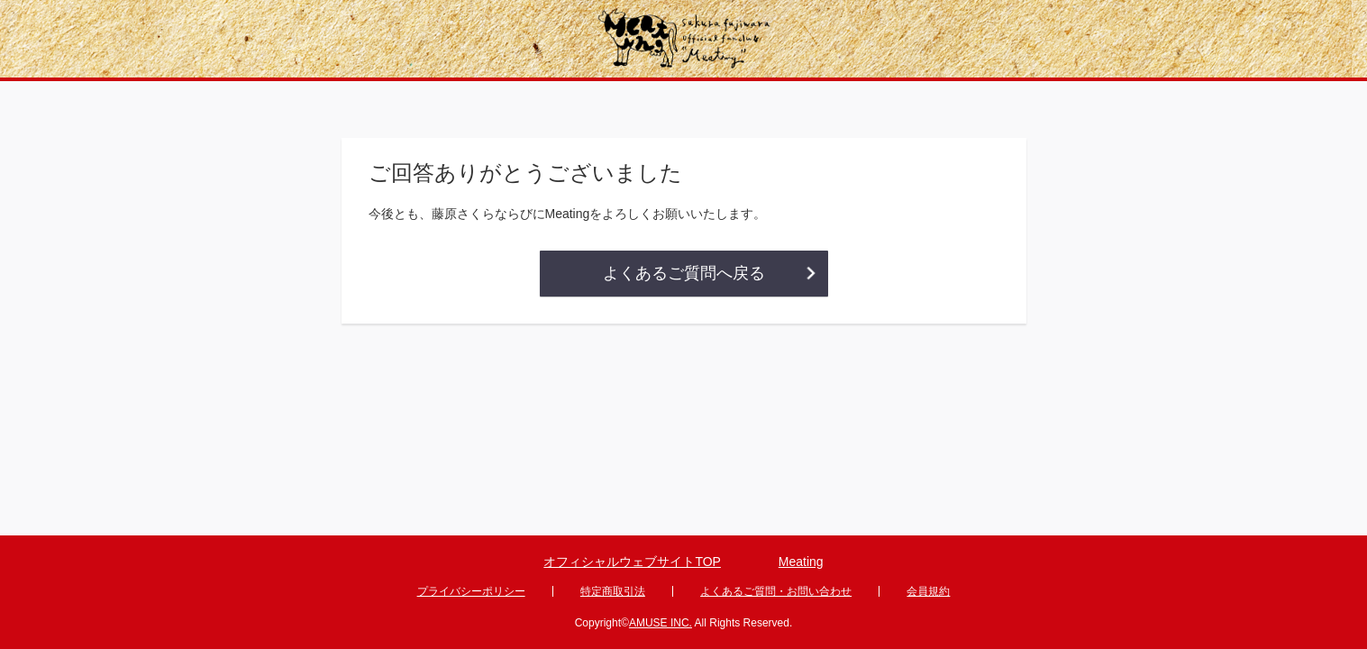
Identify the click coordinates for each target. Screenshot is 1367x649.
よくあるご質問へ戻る (684, 273)
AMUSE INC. (660, 623)
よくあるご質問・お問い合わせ (776, 591)
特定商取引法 (612, 591)
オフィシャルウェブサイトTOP (632, 561)
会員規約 (928, 591)
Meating (801, 561)
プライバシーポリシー (471, 591)
